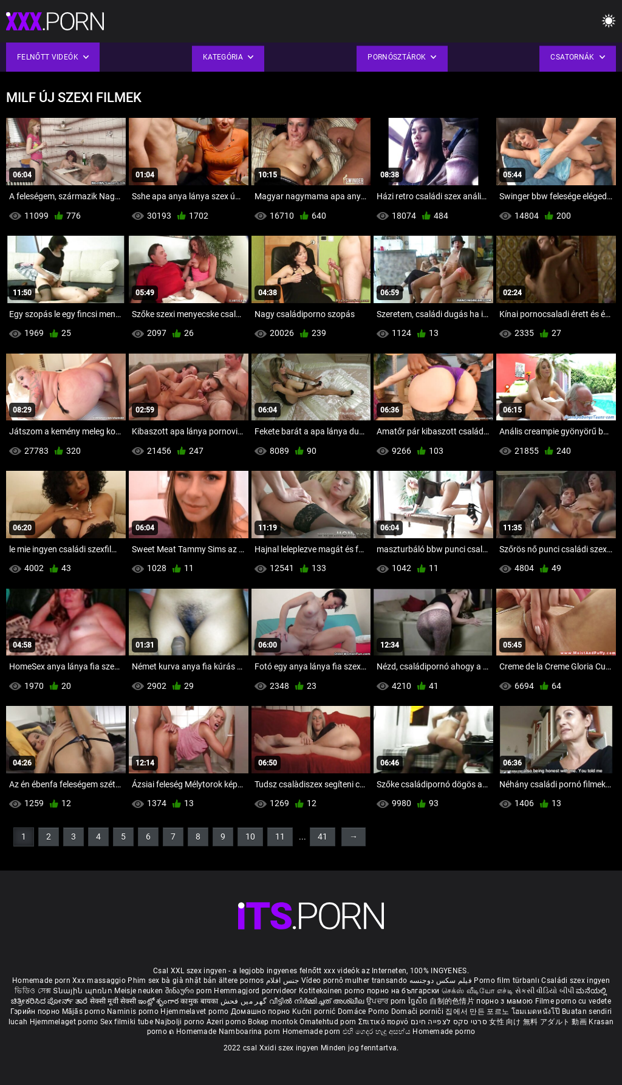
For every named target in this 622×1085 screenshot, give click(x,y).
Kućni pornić (315, 1011)
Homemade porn (42, 980)
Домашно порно (261, 1011)
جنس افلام (282, 980)
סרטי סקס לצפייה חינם (449, 1022)
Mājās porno (85, 1011)
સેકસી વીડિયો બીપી (544, 991)
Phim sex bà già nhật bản (172, 980)
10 (250, 836)
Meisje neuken (138, 991)
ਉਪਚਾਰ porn (387, 1001)
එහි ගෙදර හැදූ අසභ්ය (378, 1031)
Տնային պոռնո (83, 991)
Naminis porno (133, 1011)
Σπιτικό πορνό (384, 1022)
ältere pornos (241, 980)
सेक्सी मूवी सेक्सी (113, 1001)
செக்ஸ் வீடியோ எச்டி (477, 991)
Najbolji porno (179, 1022)
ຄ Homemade (193, 1031)
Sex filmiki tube (126, 1022)
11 (280, 836)
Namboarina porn (250, 1031)
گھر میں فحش (244, 1001)
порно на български (403, 991)
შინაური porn (189, 991)
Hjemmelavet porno (195, 1011)
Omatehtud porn (328, 1022)
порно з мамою (504, 1001)
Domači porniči (418, 1011)
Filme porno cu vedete (573, 1001)
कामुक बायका (200, 1001)
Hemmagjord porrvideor (256, 991)
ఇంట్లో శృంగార (159, 1001)
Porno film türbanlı (506, 980)
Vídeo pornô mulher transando (354, 980)
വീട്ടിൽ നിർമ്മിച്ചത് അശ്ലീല (318, 1001)
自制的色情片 (452, 1001)
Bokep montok (273, 1022)
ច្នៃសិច (418, 1001)
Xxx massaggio (99, 980)
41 (322, 836)
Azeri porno (227, 1022)
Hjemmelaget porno (65, 1022)
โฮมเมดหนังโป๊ (536, 1011)
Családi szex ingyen (575, 980)
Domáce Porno (364, 1011)
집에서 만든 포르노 (478, 1011)
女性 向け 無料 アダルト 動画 (538, 1022)
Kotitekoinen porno (333, 991)
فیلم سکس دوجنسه (441, 980)
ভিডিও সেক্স (33, 991)
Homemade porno (443, 1031)
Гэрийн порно (36, 1011)
